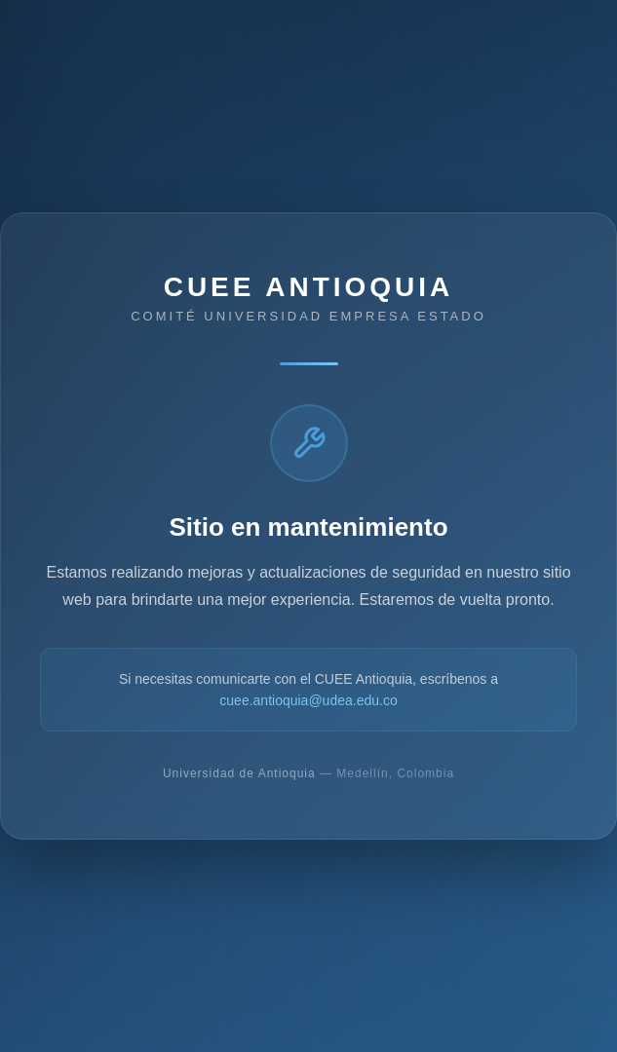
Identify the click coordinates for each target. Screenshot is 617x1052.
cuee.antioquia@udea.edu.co (308, 700)
